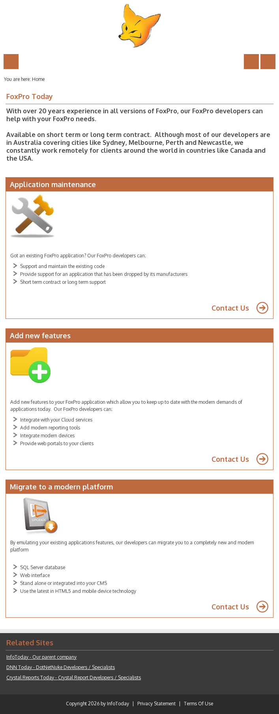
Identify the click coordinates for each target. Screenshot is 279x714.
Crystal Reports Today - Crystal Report (73, 677)
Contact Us (230, 308)
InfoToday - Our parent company (41, 657)
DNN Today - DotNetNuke (60, 667)
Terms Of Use (198, 704)
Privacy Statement (156, 704)
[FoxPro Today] (139, 26)
